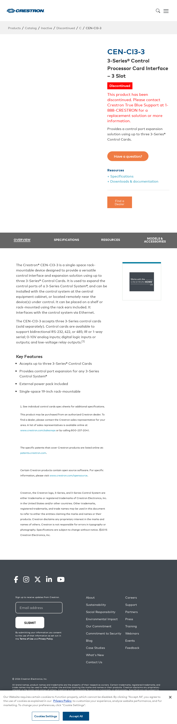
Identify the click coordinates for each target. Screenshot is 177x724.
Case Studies (95, 647)
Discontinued (65, 28)
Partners (131, 612)
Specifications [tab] (66, 239)
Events (130, 640)
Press (129, 619)
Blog (89, 640)
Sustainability (96, 604)
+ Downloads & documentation (132, 181)
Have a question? (128, 156)
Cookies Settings (45, 716)
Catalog (31, 28)
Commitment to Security (103, 633)
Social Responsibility (100, 612)
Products (14, 28)
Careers (131, 597)
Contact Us (94, 662)
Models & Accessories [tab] (155, 240)
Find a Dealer (119, 202)
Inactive (46, 28)
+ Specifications (120, 176)
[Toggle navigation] (166, 10)
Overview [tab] (22, 240)
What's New (95, 655)
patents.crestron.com (33, 452)
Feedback (132, 647)
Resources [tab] (110, 239)
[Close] (170, 697)
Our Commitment (98, 626)
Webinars (132, 633)
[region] (88, 707)
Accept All (76, 716)
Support (131, 604)
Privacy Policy (62, 700)
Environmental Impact (102, 619)
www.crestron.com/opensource (68, 475)
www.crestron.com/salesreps (38, 430)
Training (131, 626)
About (90, 597)
